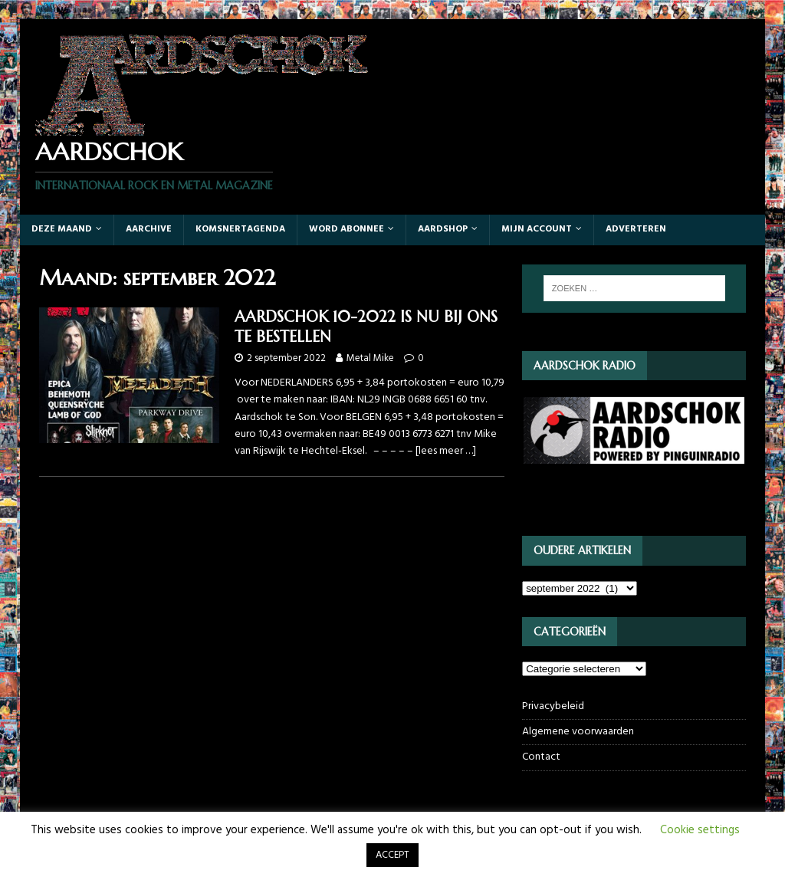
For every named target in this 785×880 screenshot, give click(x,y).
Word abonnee (346, 229)
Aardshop (443, 229)
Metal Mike (370, 358)
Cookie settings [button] (700, 830)
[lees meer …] (445, 451)
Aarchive (149, 229)
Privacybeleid (553, 706)
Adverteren (636, 229)
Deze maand (61, 229)
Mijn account (536, 229)
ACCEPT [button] (392, 855)
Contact (541, 757)
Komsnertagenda (240, 229)
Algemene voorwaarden (578, 731)
